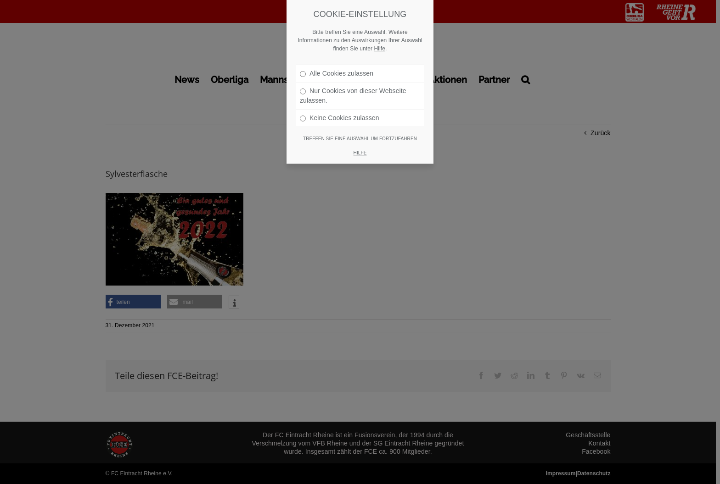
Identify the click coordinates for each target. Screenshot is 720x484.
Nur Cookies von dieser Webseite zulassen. (353, 84)
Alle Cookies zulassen (336, 62)
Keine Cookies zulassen (339, 106)
